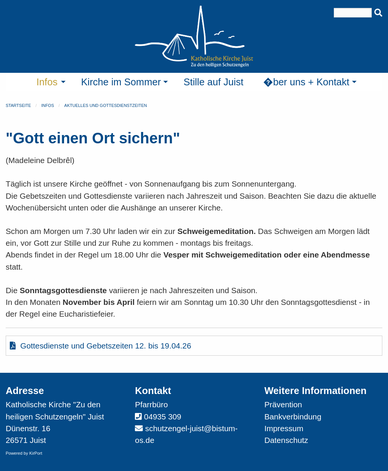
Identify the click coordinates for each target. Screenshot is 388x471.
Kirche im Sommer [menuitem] (121, 82)
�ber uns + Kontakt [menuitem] (306, 82)
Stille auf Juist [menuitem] (213, 82)
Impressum (284, 428)
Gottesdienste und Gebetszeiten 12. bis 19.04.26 (100, 345)
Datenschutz (286, 440)
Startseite (18, 105)
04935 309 (162, 416)
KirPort (35, 453)
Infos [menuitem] (47, 82)
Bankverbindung (292, 416)
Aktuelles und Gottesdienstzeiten (105, 105)
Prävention (283, 404)
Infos (47, 105)
